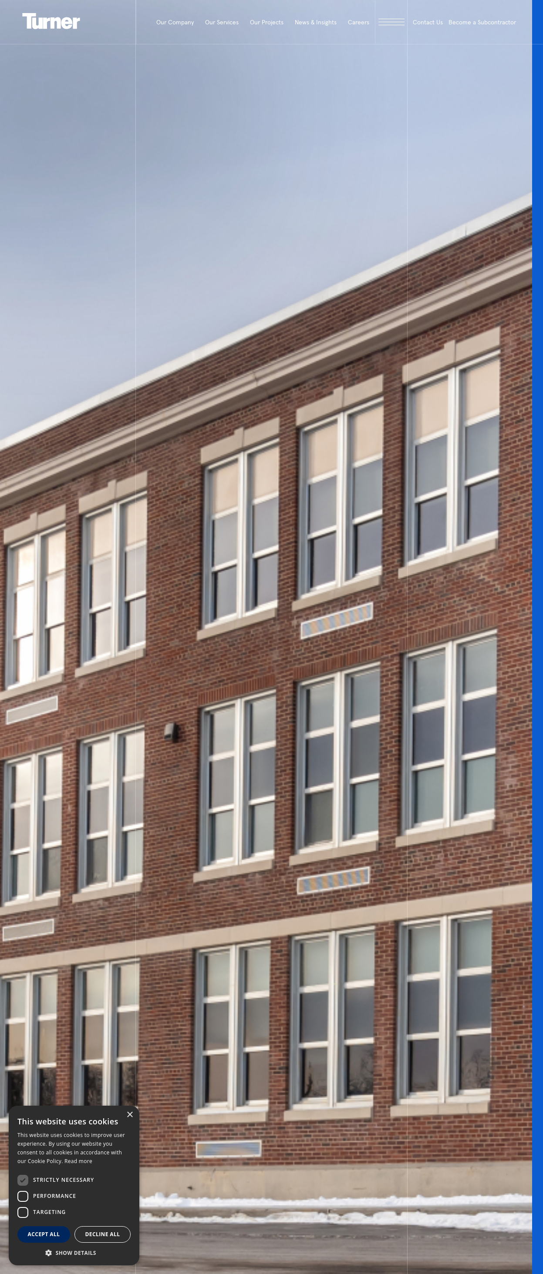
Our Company (175, 22)
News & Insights (316, 22)
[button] (74, 1252)
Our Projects (266, 22)
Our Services (222, 22)
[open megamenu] (391, 21)
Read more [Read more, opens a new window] (78, 1161)
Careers (358, 22)
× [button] (129, 1115)
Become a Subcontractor (482, 22)
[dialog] (74, 1185)
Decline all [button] (102, 1234)
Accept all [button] (44, 1234)
